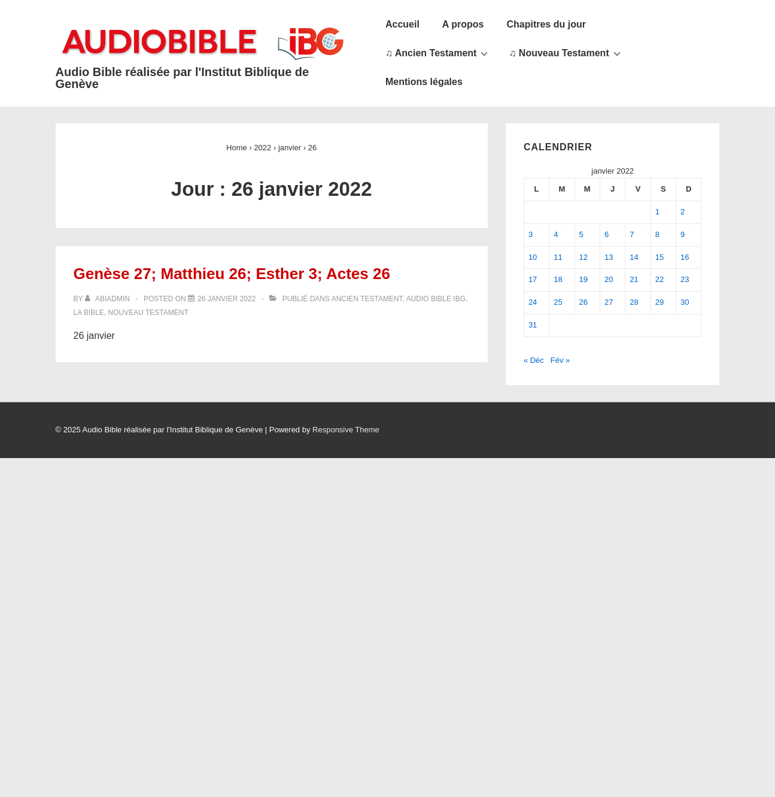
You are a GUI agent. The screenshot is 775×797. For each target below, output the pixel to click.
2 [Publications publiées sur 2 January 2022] (682, 211)
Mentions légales (424, 82)
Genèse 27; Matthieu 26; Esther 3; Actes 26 (232, 274)
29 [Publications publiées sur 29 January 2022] (659, 302)
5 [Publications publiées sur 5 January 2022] (581, 234)
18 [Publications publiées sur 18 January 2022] (558, 279)
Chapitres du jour (545, 24)
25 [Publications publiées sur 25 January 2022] (558, 302)
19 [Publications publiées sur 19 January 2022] (583, 279)
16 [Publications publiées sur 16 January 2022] (684, 257)
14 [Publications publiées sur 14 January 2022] (634, 257)
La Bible (89, 312)
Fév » (560, 360)
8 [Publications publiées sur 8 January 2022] (657, 234)
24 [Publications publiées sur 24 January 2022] (532, 302)
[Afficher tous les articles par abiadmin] (108, 299)
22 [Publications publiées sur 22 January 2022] (659, 279)
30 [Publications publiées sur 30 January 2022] (684, 302)
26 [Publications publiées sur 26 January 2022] (583, 302)
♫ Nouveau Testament (566, 52)
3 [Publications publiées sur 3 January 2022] (530, 234)
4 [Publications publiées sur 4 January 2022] (556, 234)
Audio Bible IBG (436, 299)
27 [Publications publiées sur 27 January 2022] (608, 302)
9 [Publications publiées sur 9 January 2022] (682, 234)
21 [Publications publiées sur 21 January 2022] (634, 279)
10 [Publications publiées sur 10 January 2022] (532, 257)
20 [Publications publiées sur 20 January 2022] (608, 279)
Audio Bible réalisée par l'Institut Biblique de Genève (182, 77)
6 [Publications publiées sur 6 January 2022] (606, 234)
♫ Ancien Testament (438, 52)
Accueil (402, 24)
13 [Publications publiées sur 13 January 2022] (608, 257)
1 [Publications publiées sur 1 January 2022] (657, 211)
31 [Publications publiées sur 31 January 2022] (532, 324)
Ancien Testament (367, 299)
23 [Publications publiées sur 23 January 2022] (684, 279)
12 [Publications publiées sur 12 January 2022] (583, 257)
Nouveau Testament (148, 312)
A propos (463, 24)
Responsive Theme (345, 429)
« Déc (534, 360)
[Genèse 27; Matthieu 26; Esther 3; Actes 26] (226, 299)
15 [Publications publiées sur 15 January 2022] (659, 257)
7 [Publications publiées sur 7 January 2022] (632, 234)
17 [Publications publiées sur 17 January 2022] (532, 279)
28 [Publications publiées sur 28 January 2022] (634, 302)
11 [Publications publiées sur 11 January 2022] (558, 257)
